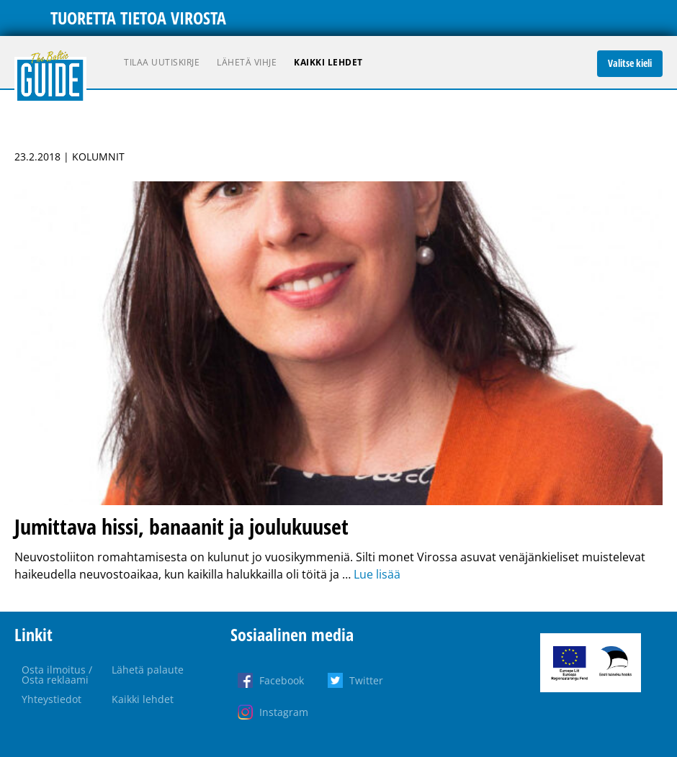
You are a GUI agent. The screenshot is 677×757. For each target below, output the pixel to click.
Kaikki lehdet (328, 62)
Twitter (366, 680)
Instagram (283, 712)
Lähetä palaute (148, 669)
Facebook (281, 680)
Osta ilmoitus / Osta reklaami (57, 674)
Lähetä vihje (247, 62)
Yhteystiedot (51, 699)
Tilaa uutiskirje (161, 62)
